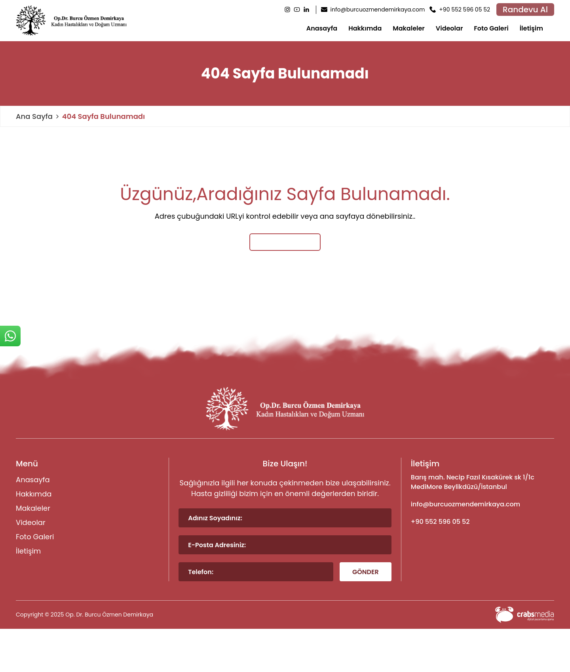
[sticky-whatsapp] (10, 336)
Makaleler (409, 28)
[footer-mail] (482, 504)
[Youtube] (297, 9)
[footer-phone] (482, 522)
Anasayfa (322, 28)
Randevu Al (525, 9)
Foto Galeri (491, 28)
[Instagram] (287, 9)
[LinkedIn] (306, 9)
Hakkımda (365, 28)
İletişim (531, 28)
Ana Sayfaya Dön (285, 241)
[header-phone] (459, 10)
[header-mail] (373, 10)
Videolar (449, 28)
